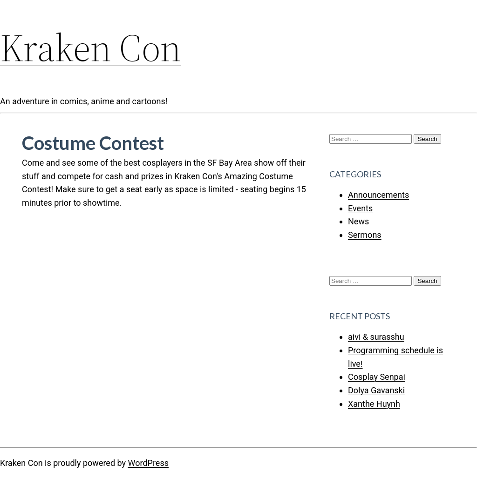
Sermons (365, 235)
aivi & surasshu (376, 337)
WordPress (148, 463)
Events (360, 208)
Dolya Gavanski (376, 390)
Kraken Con (90, 47)
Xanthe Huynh (374, 404)
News (358, 221)
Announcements (378, 195)
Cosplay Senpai (376, 377)
